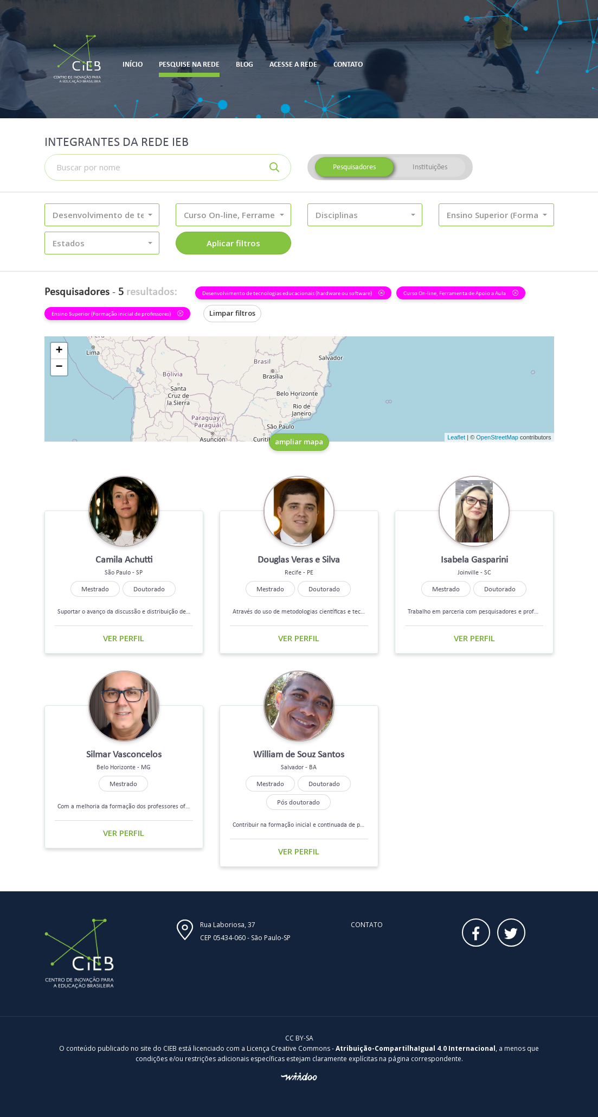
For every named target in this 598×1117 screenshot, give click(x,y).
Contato (367, 924)
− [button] (58, 367)
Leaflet (456, 437)
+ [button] (58, 351)
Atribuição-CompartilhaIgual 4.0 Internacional (416, 1048)
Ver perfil (123, 638)
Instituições (430, 166)
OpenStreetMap (497, 437)
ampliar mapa (299, 441)
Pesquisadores (354, 166)
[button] (102, 214)
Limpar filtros (232, 313)
